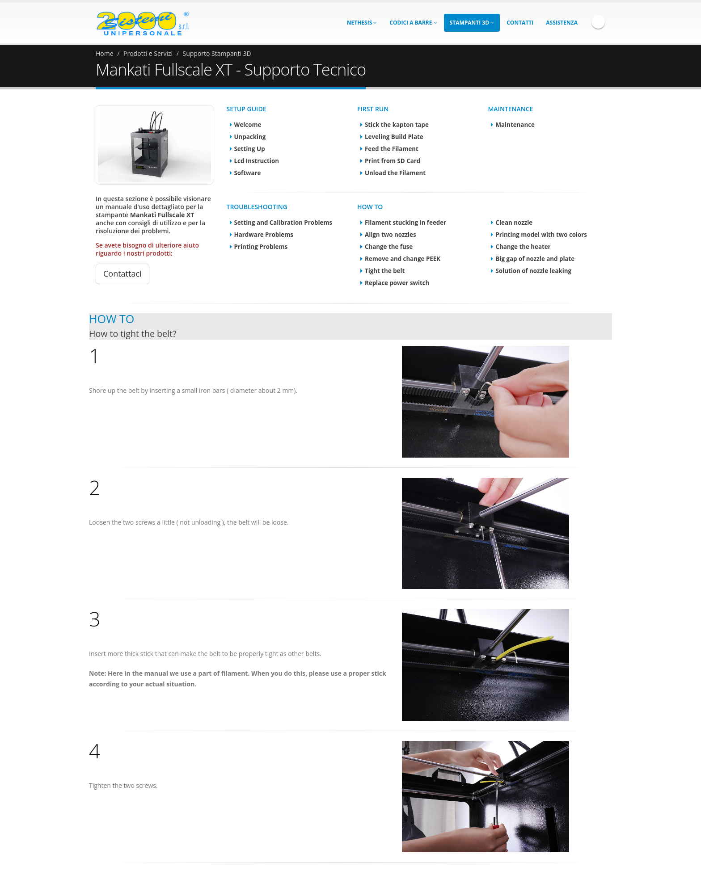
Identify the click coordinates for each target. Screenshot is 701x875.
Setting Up (249, 149)
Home (105, 53)
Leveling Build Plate (394, 137)
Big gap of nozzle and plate (534, 259)
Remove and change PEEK (402, 259)
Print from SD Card (392, 161)
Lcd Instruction (256, 161)
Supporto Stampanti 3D (217, 53)
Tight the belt (385, 271)
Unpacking (250, 137)
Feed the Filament (391, 149)
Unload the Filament (395, 173)
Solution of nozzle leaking (533, 271)
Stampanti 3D (472, 22)
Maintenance (514, 125)
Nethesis (362, 22)
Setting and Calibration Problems (283, 223)
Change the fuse (389, 247)
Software (247, 173)
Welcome (248, 125)
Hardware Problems (263, 235)
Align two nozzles (390, 235)
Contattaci (122, 273)
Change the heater (522, 247)
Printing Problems (261, 247)
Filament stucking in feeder (405, 223)
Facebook (598, 22)
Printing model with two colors (541, 235)
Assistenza (562, 22)
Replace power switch (397, 283)
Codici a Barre (413, 22)
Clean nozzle (513, 223)
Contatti (520, 22)
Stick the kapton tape (397, 125)
